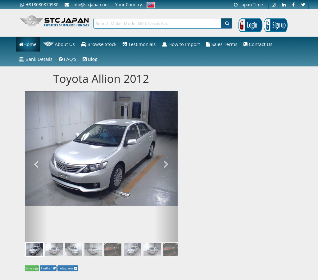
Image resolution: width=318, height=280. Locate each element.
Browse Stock (99, 44)
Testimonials (139, 44)
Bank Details (35, 59)
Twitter (48, 268)
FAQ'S (67, 59)
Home (27, 44)
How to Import (181, 44)
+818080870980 (39, 4)
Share (31, 268)
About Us (59, 44)
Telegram (67, 268)
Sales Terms (222, 44)
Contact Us (257, 44)
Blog (90, 59)
